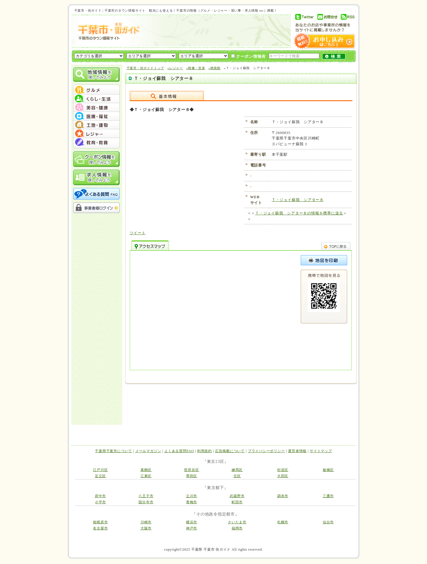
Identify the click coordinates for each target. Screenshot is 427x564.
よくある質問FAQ (179, 451)
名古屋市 (100, 528)
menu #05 (96, 125)
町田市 (237, 502)
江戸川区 (100, 470)
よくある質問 (96, 194)
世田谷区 (191, 470)
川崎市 (146, 522)
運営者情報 (297, 451)
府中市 (100, 496)
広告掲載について (230, 451)
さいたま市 (237, 522)
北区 (237, 476)
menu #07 (96, 142)
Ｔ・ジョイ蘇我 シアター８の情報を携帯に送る (299, 213)
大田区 (282, 476)
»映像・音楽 (195, 68)
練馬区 (237, 470)
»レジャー (175, 68)
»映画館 (214, 68)
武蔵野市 (237, 496)
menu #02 (96, 98)
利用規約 (204, 451)
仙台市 (328, 522)
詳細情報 (167, 95)
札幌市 (282, 522)
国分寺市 (145, 502)
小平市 (100, 502)
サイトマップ (321, 451)
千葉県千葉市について (113, 451)
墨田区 (191, 476)
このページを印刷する (324, 260)
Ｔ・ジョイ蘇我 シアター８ (298, 200)
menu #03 (96, 107)
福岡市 (237, 528)
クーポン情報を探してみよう (96, 159)
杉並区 (282, 470)
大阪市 (146, 528)
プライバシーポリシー (266, 451)
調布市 (282, 496)
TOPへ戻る (335, 245)
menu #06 (96, 133)
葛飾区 (146, 470)
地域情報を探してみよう (96, 74)
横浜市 (191, 522)
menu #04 (96, 116)
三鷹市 (328, 496)
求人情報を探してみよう (96, 177)
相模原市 (100, 522)
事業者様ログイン (96, 208)
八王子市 (145, 496)
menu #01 (96, 90)
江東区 (146, 476)
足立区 (100, 476)
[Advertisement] (215, 31)
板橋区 (328, 470)
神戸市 (191, 528)
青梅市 (191, 502)
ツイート (138, 233)
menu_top (96, 85)
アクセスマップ (150, 245)
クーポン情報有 (248, 56)
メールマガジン (148, 451)
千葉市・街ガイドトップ (145, 68)
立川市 (191, 496)
